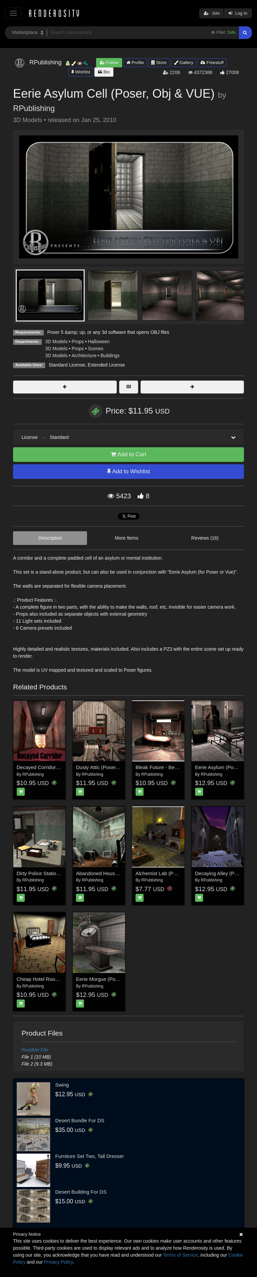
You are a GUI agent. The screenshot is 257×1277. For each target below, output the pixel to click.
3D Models (56, 341)
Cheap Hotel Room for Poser (49, 979)
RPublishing (34, 108)
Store (159, 62)
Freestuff (212, 62)
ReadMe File (35, 1050)
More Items (126, 538)
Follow (109, 62)
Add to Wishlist (128, 471)
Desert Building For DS (80, 1192)
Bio (103, 71)
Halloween (98, 341)
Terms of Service (180, 1255)
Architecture (84, 355)
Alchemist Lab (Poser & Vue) (168, 873)
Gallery (183, 62)
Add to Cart (128, 454)
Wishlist (80, 71)
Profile (135, 62)
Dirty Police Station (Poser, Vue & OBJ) (60, 873)
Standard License (67, 365)
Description (50, 538)
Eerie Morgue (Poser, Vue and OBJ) (116, 979)
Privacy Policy (58, 1262)
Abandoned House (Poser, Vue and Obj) (121, 873)
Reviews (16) (205, 538)
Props (78, 341)
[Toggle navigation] (13, 13)
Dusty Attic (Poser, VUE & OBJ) (111, 767)
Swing (62, 1085)
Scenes (95, 348)
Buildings (110, 355)
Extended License (106, 365)
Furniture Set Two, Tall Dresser (89, 1156)
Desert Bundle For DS (79, 1120)
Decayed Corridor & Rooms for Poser (58, 767)
